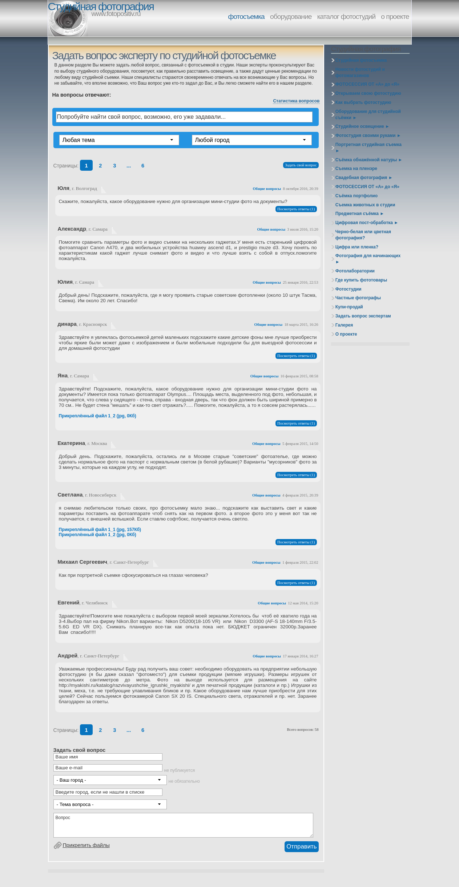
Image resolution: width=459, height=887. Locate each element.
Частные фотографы (358, 297)
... (128, 166)
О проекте (346, 334)
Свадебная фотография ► (364, 177)
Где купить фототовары (361, 280)
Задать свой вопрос (301, 165)
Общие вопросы (267, 189)
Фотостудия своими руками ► (368, 135)
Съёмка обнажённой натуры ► (369, 159)
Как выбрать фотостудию (363, 102)
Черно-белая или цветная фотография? (363, 234)
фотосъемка (246, 16)
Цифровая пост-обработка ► (366, 222)
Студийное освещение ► (362, 126)
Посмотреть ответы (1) (296, 209)
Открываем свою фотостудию (368, 93)
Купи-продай (349, 306)
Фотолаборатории (355, 271)
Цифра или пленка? (356, 247)
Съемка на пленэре (356, 168)
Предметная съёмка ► (359, 213)
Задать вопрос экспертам (363, 316)
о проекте (395, 16)
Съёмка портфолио (356, 195)
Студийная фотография (101, 6)
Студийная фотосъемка (361, 60)
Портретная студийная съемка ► (368, 147)
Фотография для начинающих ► (367, 258)
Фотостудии (348, 289)
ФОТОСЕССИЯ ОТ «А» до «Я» (367, 84)
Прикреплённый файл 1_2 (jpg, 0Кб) (97, 415)
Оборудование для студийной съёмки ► (368, 114)
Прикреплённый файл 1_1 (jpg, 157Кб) (100, 529)
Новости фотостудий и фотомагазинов (360, 72)
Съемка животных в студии (365, 204)
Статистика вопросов (296, 101)
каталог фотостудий (346, 16)
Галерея (344, 325)
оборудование (290, 16)
